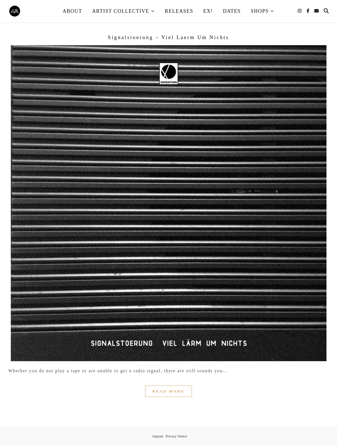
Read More (168, 391)
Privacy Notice (176, 436)
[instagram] (300, 11)
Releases (179, 11)
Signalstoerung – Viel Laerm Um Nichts (168, 37)
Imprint (158, 436)
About (72, 11)
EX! (208, 11)
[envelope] (316, 11)
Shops (260, 11)
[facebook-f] (308, 11)
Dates (232, 11)
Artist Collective (120, 11)
